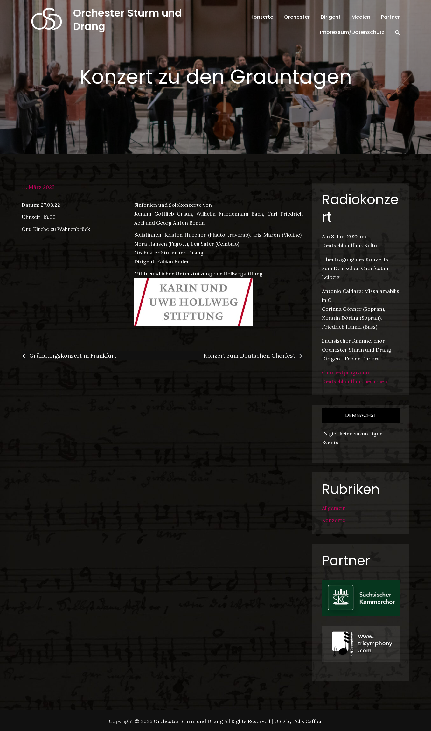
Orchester (297, 17)
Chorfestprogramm (346, 372)
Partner (390, 17)
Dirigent (331, 17)
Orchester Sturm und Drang (127, 19)
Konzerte (261, 17)
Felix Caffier (307, 721)
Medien (360, 17)
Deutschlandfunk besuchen (354, 381)
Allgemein (334, 508)
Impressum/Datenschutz (352, 32)
